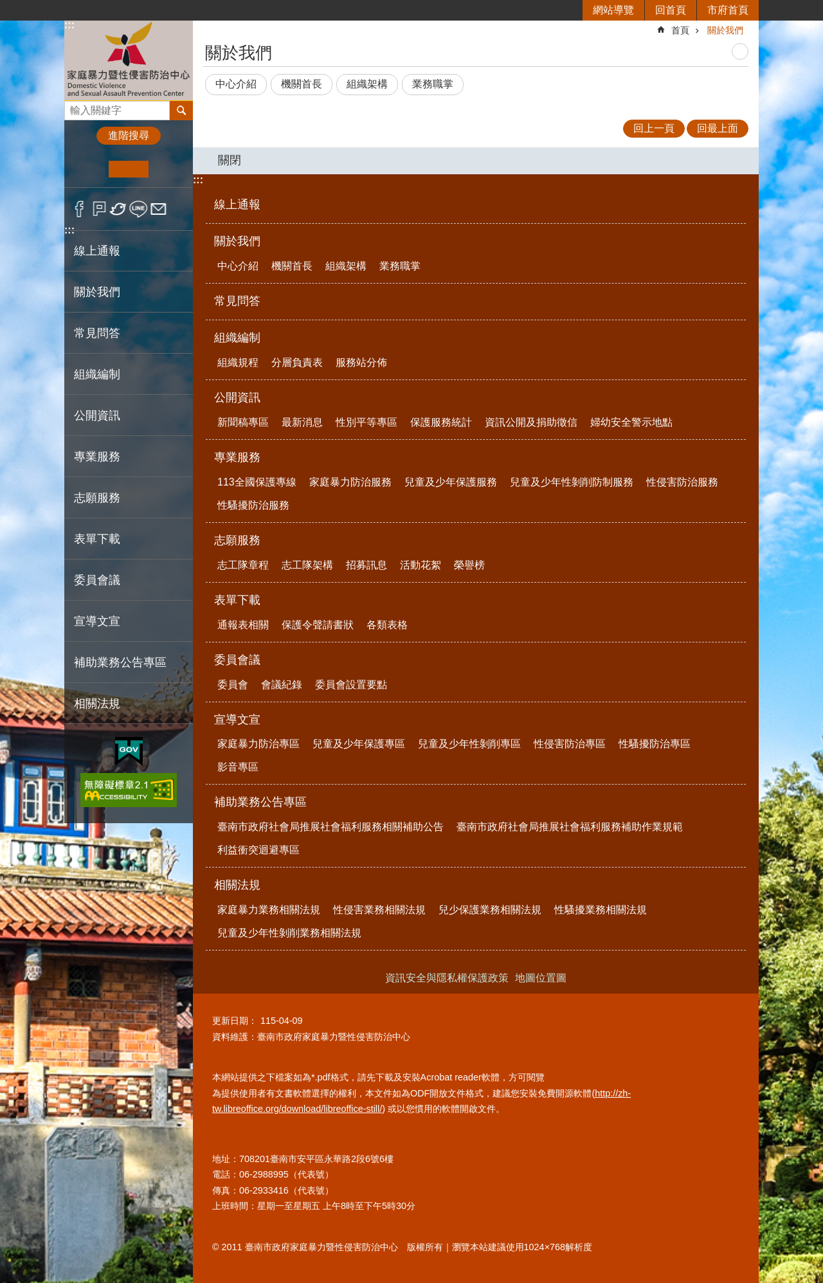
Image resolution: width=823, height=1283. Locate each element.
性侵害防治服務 (682, 482)
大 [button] (168, 169)
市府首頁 (727, 10)
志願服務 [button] (97, 497)
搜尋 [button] (181, 110)
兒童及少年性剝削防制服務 (571, 482)
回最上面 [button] (717, 128)
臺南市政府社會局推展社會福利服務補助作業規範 (570, 826)
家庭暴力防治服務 (350, 482)
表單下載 (237, 600)
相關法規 (237, 884)
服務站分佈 (361, 362)
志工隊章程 (243, 565)
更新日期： (234, 1020)
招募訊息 (366, 565)
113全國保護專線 (256, 482)
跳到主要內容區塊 (6, 6)
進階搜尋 (128, 135)
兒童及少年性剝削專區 (469, 743)
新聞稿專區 (243, 422)
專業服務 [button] (97, 456)
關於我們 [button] (97, 292)
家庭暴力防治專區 (258, 743)
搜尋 (74, 107)
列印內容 (740, 51)
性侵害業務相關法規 (379, 909)
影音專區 (237, 766)
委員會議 (237, 659)
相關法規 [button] (97, 703)
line (139, 209)
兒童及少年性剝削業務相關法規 (289, 932)
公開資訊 (237, 397)
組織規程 (237, 362)
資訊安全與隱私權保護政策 (447, 977)
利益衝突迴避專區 (258, 849)
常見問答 (97, 333)
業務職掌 (432, 83)
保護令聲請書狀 (318, 624)
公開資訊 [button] (97, 415)
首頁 (680, 30)
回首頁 (670, 10)
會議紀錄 (281, 684)
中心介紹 (236, 83)
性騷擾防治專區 (655, 743)
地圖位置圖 (540, 977)
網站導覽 (613, 10)
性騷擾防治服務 (253, 505)
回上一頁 (653, 128)
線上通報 (97, 250)
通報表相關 (243, 624)
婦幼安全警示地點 (631, 422)
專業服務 (237, 457)
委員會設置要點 (351, 684)
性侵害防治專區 (570, 743)
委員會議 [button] (97, 580)
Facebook (79, 209)
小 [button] (89, 169)
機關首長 (301, 83)
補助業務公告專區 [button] (120, 662)
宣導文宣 (237, 719)
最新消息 (302, 422)
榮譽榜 (469, 565)
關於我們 (725, 30)
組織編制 (237, 337)
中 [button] (128, 169)
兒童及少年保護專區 (358, 743)
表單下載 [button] (97, 538)
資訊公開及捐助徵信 (531, 422)
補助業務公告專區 (260, 802)
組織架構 (367, 83)
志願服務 (237, 540)
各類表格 (387, 624)
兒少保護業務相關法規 (490, 909)
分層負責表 (297, 362)
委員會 (232, 684)
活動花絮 (420, 565)
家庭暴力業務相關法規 (268, 909)
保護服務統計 (441, 422)
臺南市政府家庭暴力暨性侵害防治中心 (128, 60)
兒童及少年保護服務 (450, 482)
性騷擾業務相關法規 (600, 909)
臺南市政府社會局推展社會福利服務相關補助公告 (330, 826)
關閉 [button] (229, 160)
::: (69, 24)
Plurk (99, 209)
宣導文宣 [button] (97, 621)
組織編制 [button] (97, 374)
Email (158, 209)
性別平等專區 (366, 422)
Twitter (119, 209)
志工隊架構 (307, 565)
